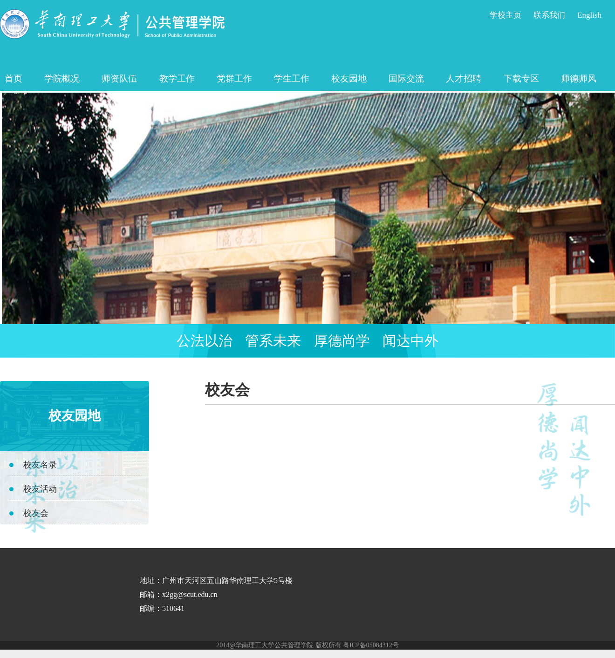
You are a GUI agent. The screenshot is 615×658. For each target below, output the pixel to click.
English (589, 15)
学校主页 (505, 15)
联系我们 (549, 15)
